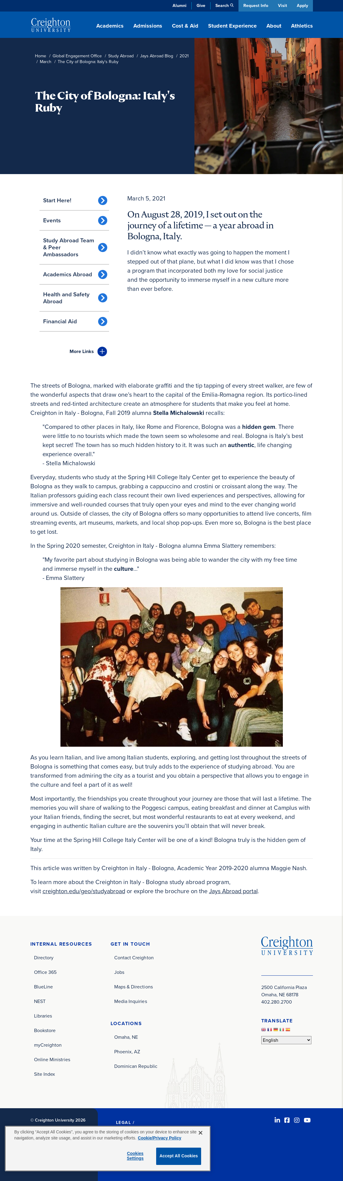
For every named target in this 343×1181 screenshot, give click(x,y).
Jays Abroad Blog (156, 56)
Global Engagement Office (77, 56)
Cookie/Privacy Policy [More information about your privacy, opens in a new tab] (159, 1138)
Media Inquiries (130, 1001)
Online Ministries (52, 1059)
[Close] (200, 1132)
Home (40, 56)
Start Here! (57, 200)
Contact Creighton (134, 957)
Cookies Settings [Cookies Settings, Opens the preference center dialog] (135, 1156)
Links (82, 351)
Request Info (255, 5)
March (45, 62)
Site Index (44, 1073)
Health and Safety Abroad (66, 298)
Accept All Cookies (178, 1156)
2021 (184, 56)
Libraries (43, 1015)
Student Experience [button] (232, 25)
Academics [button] (110, 25)
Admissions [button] (147, 25)
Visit (282, 5)
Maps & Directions (133, 986)
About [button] (273, 25)
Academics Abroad (67, 274)
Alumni (179, 5)
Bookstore (45, 1030)
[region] (108, 1148)
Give (200, 5)
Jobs (119, 971)
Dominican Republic (135, 1065)
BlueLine (43, 986)
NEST (40, 1001)
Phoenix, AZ (127, 1051)
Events (52, 220)
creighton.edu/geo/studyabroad (85, 891)
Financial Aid (60, 321)
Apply (302, 5)
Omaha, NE (126, 1036)
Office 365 (45, 971)
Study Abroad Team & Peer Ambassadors (68, 247)
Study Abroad (121, 56)
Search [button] (221, 5)
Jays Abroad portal (236, 891)
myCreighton (48, 1044)
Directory (44, 957)
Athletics (302, 25)
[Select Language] (286, 1040)
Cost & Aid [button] (185, 25)
